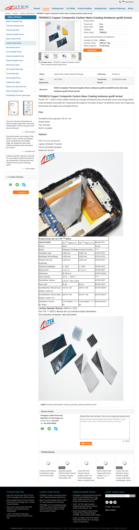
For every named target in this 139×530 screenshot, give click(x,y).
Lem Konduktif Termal (14, 52)
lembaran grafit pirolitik (54, 405)
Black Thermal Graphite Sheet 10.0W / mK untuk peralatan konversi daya (53, 501)
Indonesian (129, 2)
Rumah (37, 8)
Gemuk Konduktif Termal (15, 34)
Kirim (132, 496)
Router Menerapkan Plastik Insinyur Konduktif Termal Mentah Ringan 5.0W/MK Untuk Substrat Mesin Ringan (87, 513)
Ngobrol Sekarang (117, 8)
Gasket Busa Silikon (13, 82)
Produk (46, 8)
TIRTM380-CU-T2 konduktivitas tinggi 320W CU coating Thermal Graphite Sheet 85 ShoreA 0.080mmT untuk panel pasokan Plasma (53, 508)
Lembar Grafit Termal (27, 13)
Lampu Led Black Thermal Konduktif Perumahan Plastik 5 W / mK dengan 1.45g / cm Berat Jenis (86, 520)
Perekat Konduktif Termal (15, 56)
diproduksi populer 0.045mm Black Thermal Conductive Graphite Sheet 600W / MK (67, 474)
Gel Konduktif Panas (13, 78)
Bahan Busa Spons (13, 65)
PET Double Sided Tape (14, 69)
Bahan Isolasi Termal (13, 39)
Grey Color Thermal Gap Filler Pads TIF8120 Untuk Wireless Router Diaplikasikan (19, 509)
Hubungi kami (100, 8)
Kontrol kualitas (85, 8)
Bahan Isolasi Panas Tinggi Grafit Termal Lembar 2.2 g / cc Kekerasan (104, 474)
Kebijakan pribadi (17, 528)
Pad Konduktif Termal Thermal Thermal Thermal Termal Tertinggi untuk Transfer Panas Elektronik (21, 502)
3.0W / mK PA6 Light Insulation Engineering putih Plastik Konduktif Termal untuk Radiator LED (85, 506)
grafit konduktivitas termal (87, 405)
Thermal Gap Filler (12, 30)
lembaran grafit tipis (70, 405)
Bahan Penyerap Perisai (14, 91)
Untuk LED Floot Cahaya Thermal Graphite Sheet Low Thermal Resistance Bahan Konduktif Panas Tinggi (86, 477)
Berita (130, 8)
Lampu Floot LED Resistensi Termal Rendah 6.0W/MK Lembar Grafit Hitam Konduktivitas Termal (123, 475)
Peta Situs (116, 507)
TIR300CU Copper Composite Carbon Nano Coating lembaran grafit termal (53, 496)
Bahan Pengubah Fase (14, 21)
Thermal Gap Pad (12, 74)
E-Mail (108, 507)
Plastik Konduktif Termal (14, 60)
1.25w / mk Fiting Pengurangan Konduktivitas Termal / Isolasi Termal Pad (19, 516)
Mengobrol (94, 50)
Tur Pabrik (70, 8)
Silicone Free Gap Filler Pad (16, 87)
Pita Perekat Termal (13, 47)
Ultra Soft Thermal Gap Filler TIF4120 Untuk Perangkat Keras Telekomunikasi (20, 496)
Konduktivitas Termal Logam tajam (18, 95)
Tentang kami (57, 8)
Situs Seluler (110, 510)
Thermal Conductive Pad (15, 26)
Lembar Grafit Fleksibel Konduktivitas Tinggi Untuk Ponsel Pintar (48, 473)
